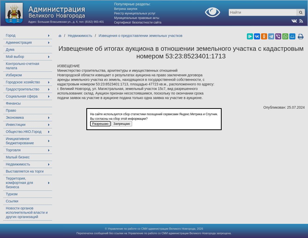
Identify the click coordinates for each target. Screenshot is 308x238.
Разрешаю (100, 124)
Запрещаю (121, 124)
